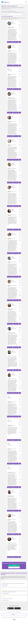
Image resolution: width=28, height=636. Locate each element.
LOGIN (14, 567)
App (2, 617)
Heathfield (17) (3, 12)
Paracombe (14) (21, 12)
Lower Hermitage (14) (15, 12)
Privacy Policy (17, 617)
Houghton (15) (9, 12)
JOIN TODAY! (14, 565)
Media (8, 617)
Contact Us (24, 617)
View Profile (10, 65)
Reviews (5, 617)
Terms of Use (12, 617)
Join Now (9, 8)
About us (21, 617)
